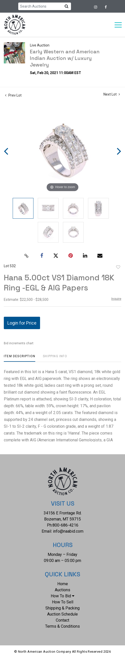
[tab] (19, 358)
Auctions (62, 589)
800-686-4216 (65, 525)
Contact (62, 620)
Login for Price (22, 323)
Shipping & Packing (62, 608)
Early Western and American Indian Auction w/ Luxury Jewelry (65, 58)
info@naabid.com (68, 531)
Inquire (116, 299)
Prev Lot (13, 95)
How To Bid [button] (62, 596)
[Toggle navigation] (118, 24)
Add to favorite (118, 267)
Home (62, 583)
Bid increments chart (18, 343)
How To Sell (62, 602)
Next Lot (111, 94)
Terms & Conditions (62, 626)
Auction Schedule (62, 614)
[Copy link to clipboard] (26, 256)
